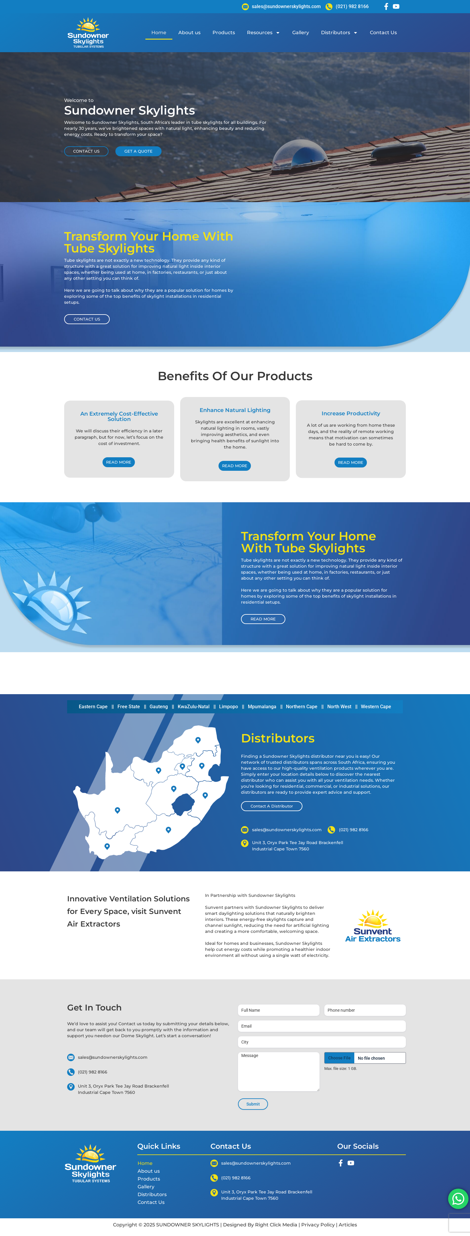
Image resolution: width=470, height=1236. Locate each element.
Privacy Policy (318, 1225)
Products (224, 32)
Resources (263, 32)
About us (189, 32)
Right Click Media (276, 1225)
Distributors (339, 32)
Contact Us (383, 32)
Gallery (300, 32)
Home (158, 32)
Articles (347, 1225)
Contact (127, 1023)
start (172, 1035)
